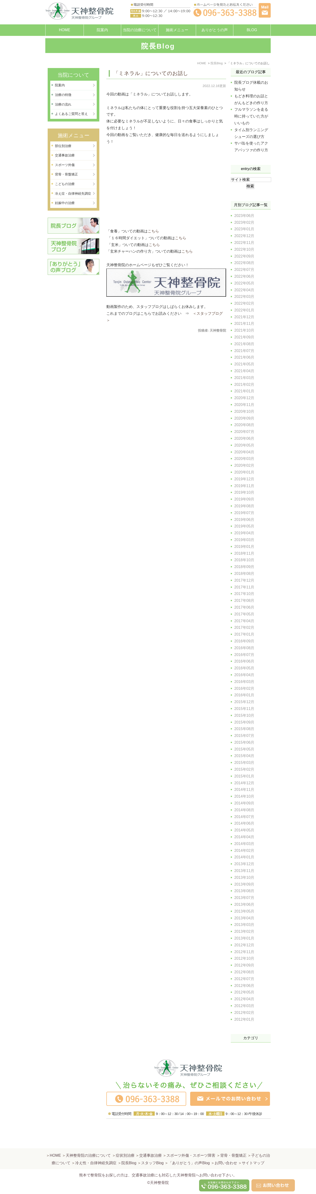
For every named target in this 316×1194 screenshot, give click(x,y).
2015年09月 (244, 722)
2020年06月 (244, 438)
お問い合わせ (226, 1152)
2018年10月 (244, 560)
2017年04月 (244, 621)
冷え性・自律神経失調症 (95, 1152)
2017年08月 (244, 601)
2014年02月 (244, 851)
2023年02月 (244, 222)
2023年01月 (244, 229)
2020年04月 (244, 452)
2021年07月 (244, 351)
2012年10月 (244, 958)
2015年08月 (244, 729)
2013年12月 (244, 864)
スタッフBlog (152, 1152)
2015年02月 (244, 769)
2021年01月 (244, 391)
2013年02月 (244, 931)
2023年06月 (244, 216)
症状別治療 (125, 1144)
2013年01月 (244, 938)
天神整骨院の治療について (88, 1144)
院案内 (102, 30)
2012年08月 (244, 972)
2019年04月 (244, 533)
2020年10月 (244, 411)
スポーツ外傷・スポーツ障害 (190, 1144)
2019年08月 (244, 506)
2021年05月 (244, 364)
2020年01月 (244, 472)
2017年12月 (244, 580)
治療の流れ (63, 104)
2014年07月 (244, 817)
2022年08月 (244, 263)
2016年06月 (244, 661)
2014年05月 (244, 830)
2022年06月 (244, 276)
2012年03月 (244, 1006)
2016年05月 (244, 668)
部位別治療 (63, 146)
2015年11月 (244, 709)
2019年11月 (244, 486)
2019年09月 (244, 499)
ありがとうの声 (214, 30)
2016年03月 (244, 682)
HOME (64, 30)
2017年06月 (244, 607)
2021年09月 (244, 337)
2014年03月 (244, 844)
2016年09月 (244, 641)
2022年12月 (244, 236)
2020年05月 (244, 445)
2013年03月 (244, 925)
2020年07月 (244, 432)
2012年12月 (244, 945)
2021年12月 (244, 317)
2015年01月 (244, 776)
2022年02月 (244, 303)
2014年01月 (244, 857)
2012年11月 (244, 952)
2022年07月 (244, 270)
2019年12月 (244, 479)
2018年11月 (244, 553)
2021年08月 (244, 344)
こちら (153, 231)
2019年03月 (244, 540)
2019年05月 (244, 526)
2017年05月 (244, 614)
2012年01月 (244, 1019)
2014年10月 (244, 796)
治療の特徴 (63, 95)
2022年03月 (244, 297)
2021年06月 (244, 357)
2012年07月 (244, 979)
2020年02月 (244, 465)
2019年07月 (244, 513)
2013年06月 (244, 904)
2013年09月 (244, 884)
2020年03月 (244, 459)
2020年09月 (244, 418)
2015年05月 (244, 749)
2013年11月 (244, 871)
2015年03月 (244, 763)
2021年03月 (244, 378)
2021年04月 (244, 371)
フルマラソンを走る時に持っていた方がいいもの (251, 116)
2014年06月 (244, 823)
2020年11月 (244, 405)
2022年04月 (244, 290)
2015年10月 (244, 715)
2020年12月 (244, 398)
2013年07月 (244, 898)
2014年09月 (244, 803)
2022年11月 (244, 243)
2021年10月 (244, 330)
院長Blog (128, 1152)
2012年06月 (244, 986)
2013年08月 (244, 891)
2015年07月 (244, 736)
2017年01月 (244, 634)
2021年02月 (244, 385)
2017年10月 (244, 594)
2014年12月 (244, 783)
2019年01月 (244, 547)
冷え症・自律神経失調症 (73, 193)
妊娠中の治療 (65, 203)
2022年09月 (244, 256)
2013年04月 (244, 918)
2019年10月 (244, 492)
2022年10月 (244, 249)
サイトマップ (253, 1152)
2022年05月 (244, 283)
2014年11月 (244, 790)
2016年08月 (244, 648)
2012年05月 (244, 992)
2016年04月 (244, 675)
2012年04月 (244, 999)
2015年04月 (244, 756)
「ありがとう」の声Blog (189, 1152)
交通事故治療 (65, 155)
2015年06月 (244, 742)
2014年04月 (244, 837)
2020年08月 (244, 425)
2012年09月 (244, 965)
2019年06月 (244, 520)
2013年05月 (244, 911)
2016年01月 (244, 695)
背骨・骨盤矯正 (66, 174)
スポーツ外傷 (65, 165)
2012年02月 (244, 1013)
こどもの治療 (65, 184)
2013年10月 (244, 877)
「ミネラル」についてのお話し (150, 73)
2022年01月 (244, 310)
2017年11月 (244, 587)
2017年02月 (244, 627)
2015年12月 (244, 702)
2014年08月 (244, 810)
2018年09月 (244, 567)
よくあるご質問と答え (71, 114)
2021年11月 (244, 324)
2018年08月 (244, 574)
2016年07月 (244, 655)
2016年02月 (244, 688)
